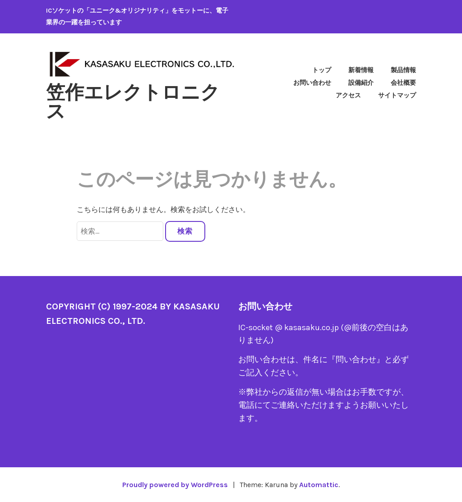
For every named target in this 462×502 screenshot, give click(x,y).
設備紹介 (361, 83)
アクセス (348, 95)
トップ (321, 70)
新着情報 (361, 70)
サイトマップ (397, 95)
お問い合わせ (312, 83)
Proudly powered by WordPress (175, 484)
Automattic (318, 484)
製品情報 (403, 70)
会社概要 (403, 83)
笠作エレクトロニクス (133, 102)
